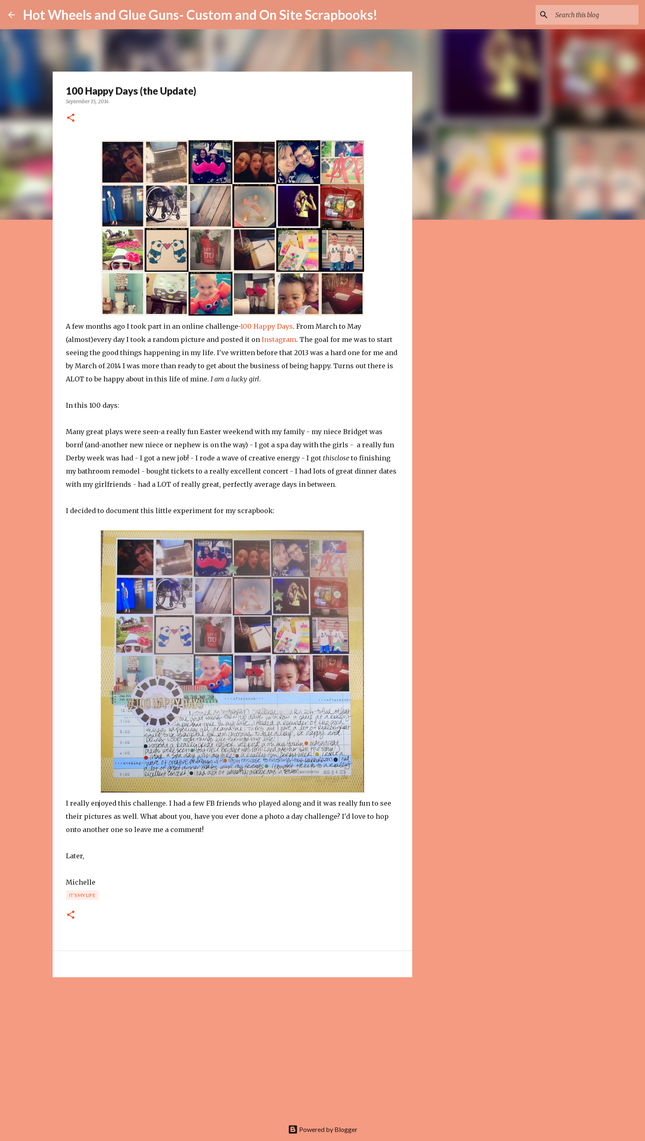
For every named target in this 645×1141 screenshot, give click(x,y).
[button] (71, 118)
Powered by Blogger (322, 1129)
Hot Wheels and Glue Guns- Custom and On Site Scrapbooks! (200, 15)
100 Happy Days (266, 326)
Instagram (279, 339)
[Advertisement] (232, 1047)
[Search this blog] (595, 15)
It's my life (82, 895)
